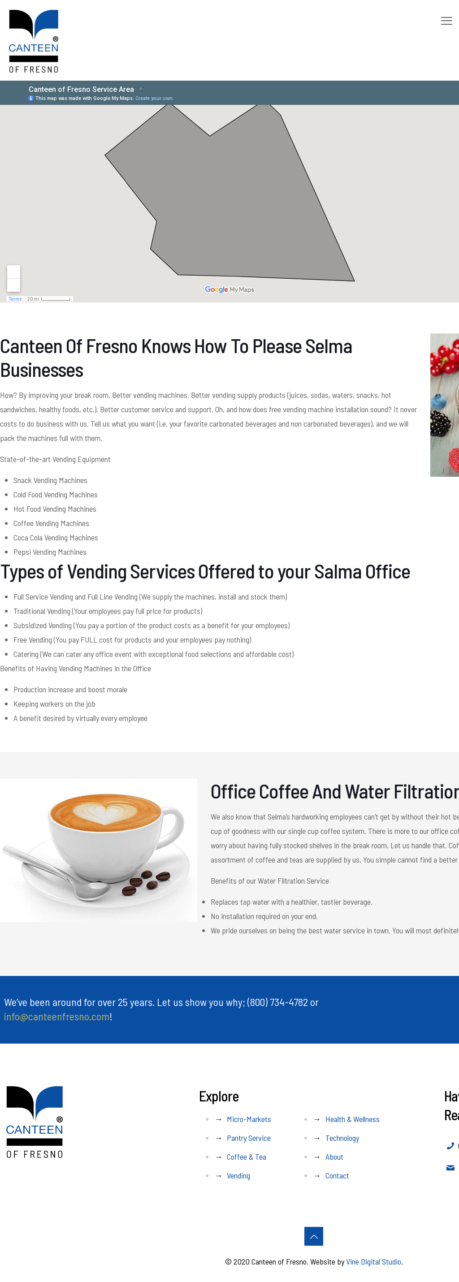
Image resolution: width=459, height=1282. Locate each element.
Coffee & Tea (246, 1156)
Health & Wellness (352, 1119)
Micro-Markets (249, 1119)
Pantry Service (249, 1138)
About (334, 1156)
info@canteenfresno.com (56, 1016)
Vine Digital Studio (373, 1261)
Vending (238, 1175)
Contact (337, 1175)
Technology (342, 1138)
